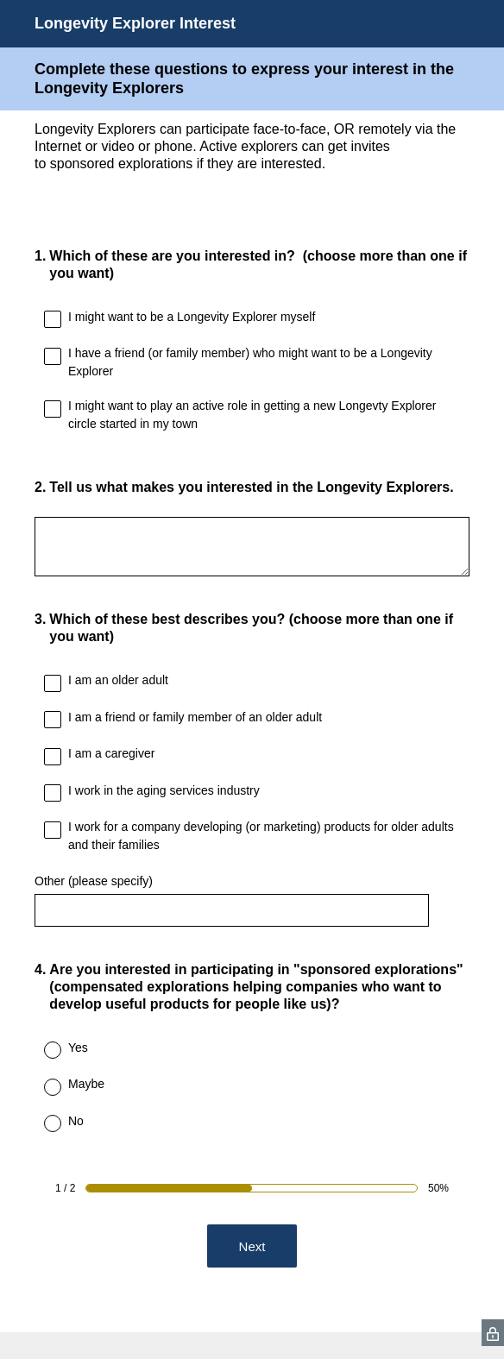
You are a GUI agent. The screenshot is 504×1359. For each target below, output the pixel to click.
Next (252, 1246)
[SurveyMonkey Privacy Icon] (493, 1333)
